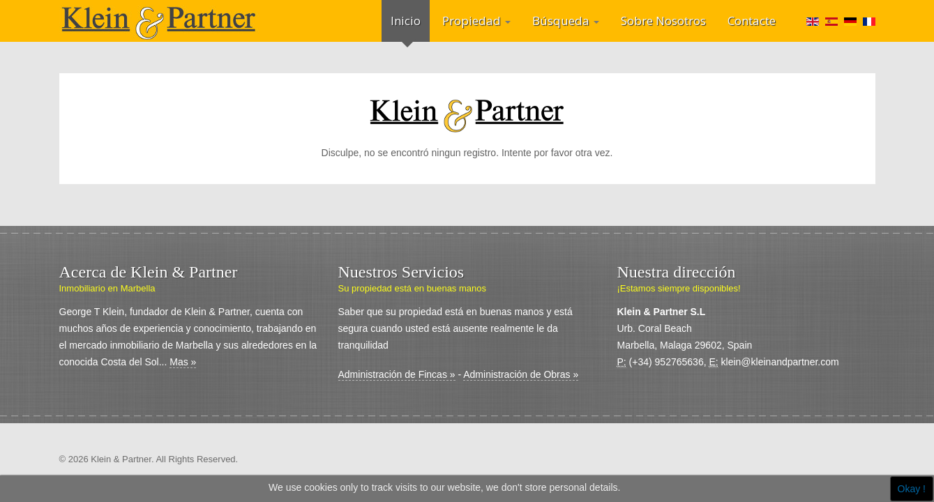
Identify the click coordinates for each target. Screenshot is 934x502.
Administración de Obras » (520, 374)
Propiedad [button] (476, 21)
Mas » (183, 361)
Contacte (752, 21)
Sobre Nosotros (663, 21)
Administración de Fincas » (396, 374)
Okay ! (912, 488)
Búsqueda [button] (565, 21)
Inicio (406, 21)
